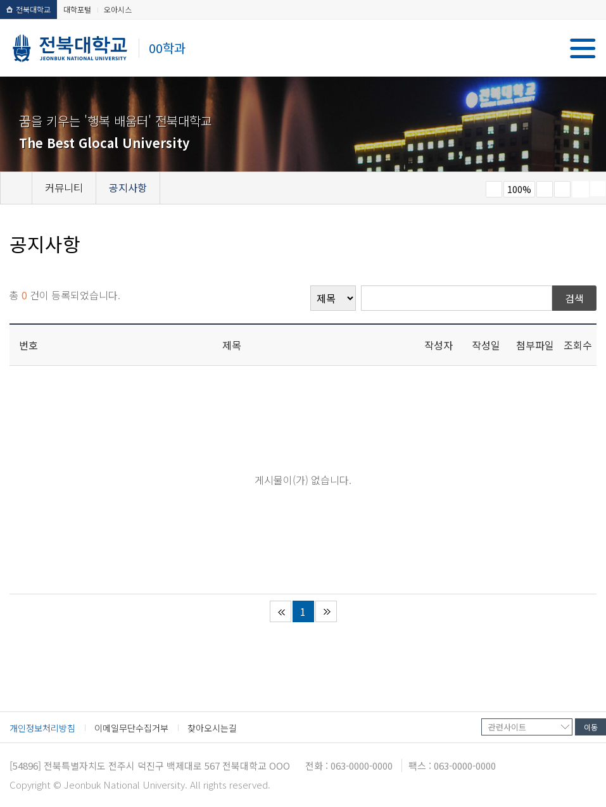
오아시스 (118, 9)
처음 (280, 611)
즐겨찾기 (562, 189)
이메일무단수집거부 (131, 728)
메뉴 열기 (583, 48)
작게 (494, 189)
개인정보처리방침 (42, 728)
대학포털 (77, 9)
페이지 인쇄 (580, 189)
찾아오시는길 (212, 728)
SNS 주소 (597, 188)
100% (519, 189)
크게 (544, 189)
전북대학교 (28, 9)
